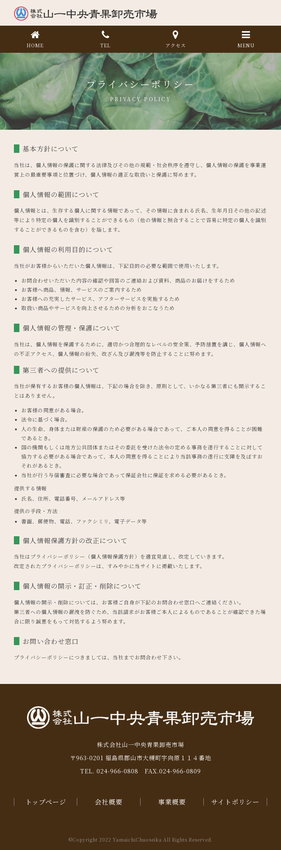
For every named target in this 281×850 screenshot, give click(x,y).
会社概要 (109, 802)
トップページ (45, 802)
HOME (35, 38)
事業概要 (172, 802)
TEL (105, 38)
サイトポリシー (235, 802)
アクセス (175, 38)
